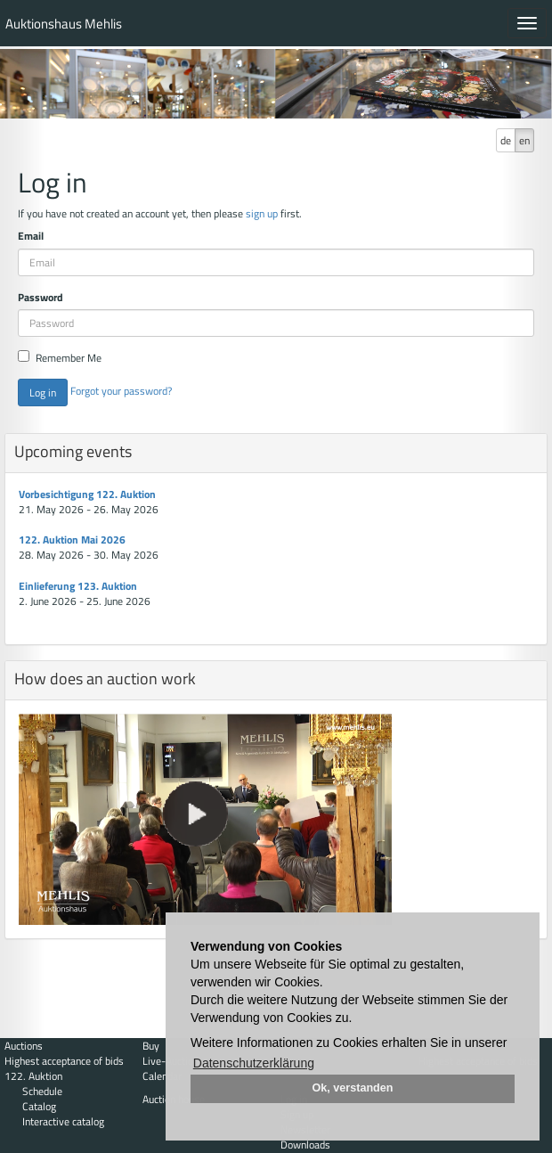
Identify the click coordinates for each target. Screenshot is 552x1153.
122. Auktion (33, 1075)
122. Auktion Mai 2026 (72, 539)
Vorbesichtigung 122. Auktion (87, 494)
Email (31, 235)
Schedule (42, 1091)
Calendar (162, 1075)
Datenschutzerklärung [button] (253, 1063)
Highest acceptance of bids (64, 1060)
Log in (42, 392)
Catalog (39, 1106)
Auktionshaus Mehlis (63, 23)
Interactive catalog (63, 1121)
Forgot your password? (121, 390)
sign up (262, 213)
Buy (150, 1045)
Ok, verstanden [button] (353, 1088)
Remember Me (59, 357)
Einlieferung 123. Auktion (78, 585)
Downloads (305, 1144)
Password (40, 297)
